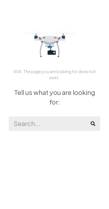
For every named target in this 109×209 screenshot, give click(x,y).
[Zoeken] (93, 123)
